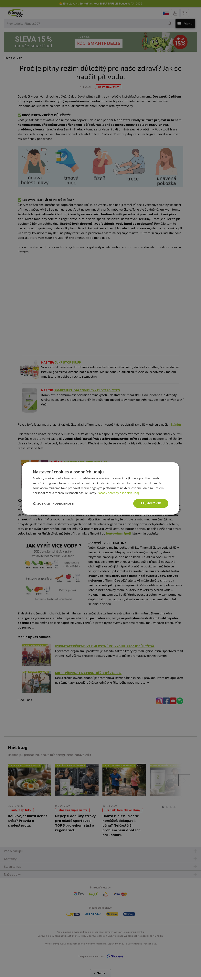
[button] (53, 503)
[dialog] (100, 488)
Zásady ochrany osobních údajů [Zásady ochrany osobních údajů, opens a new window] (119, 493)
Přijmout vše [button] (151, 503)
